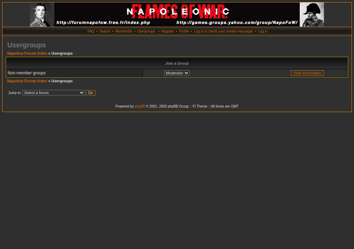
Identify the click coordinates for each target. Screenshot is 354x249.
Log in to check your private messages (223, 31)
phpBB (139, 106)
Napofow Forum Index (27, 53)
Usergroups (146, 31)
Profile (184, 31)
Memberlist (123, 31)
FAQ (90, 31)
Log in (263, 31)
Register (167, 31)
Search (105, 31)
